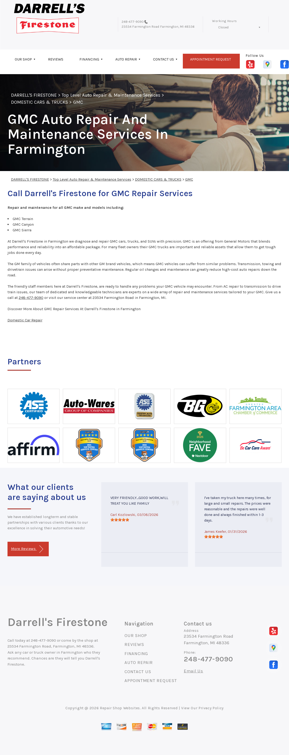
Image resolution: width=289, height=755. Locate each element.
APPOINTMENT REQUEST (210, 59)
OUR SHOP (23, 59)
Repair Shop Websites (120, 708)
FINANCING (89, 59)
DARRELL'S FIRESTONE (34, 95)
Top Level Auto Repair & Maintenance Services (111, 95)
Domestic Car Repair (25, 320)
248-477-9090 (133, 22)
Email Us (193, 671)
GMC (78, 102)
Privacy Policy (211, 708)
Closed (223, 27)
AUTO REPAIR (126, 59)
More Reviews (27, 549)
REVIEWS (55, 59)
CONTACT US (163, 59)
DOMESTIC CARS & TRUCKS (39, 102)
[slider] (119, 520)
